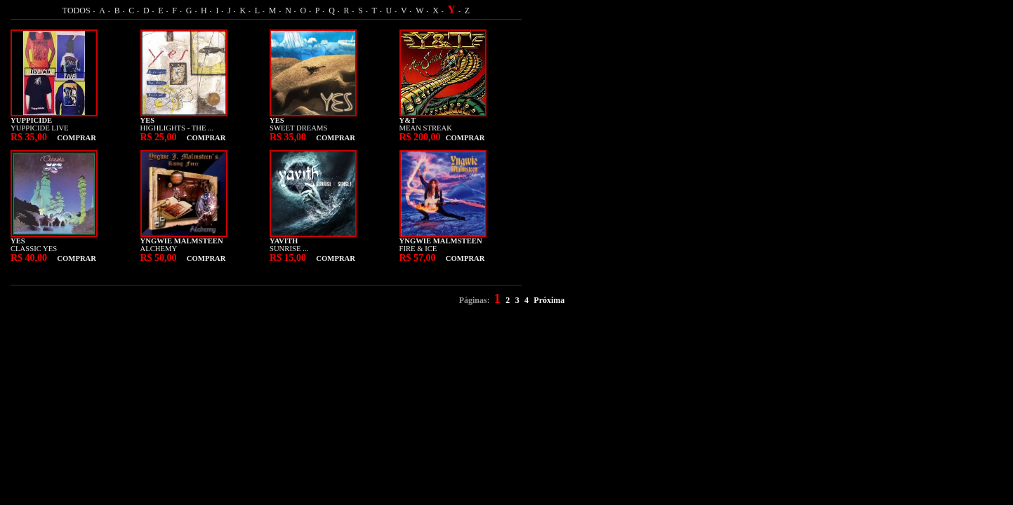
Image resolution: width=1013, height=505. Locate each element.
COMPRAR (76, 138)
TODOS (76, 10)
